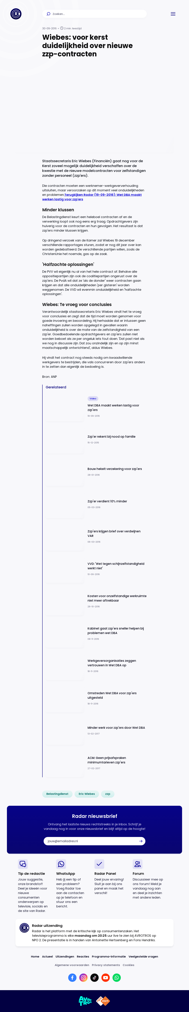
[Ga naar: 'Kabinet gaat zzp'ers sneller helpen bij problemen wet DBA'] (96, 633)
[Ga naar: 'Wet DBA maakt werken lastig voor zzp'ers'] (96, 407)
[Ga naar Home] (15, 13)
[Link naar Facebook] (72, 977)
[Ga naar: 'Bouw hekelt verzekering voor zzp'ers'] (96, 471)
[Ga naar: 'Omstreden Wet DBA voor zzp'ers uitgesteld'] (96, 698)
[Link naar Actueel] (47, 956)
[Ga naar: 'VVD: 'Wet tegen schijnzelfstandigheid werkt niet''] (96, 568)
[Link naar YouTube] (105, 977)
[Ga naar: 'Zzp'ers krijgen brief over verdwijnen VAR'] (96, 536)
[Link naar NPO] (103, 1001)
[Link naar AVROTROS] (85, 1001)
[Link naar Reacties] (83, 956)
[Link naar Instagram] (83, 977)
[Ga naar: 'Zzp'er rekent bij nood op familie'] (96, 439)
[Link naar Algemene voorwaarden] (72, 965)
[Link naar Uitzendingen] (65, 956)
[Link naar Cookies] (128, 965)
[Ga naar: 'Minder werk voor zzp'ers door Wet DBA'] (96, 730)
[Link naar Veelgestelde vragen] (143, 956)
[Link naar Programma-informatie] (109, 956)
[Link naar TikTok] (94, 977)
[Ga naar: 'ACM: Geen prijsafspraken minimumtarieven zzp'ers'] (96, 763)
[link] (57, 793)
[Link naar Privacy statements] (106, 965)
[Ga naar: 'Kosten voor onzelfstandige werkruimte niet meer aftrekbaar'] (96, 601)
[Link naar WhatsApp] (116, 977)
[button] (173, 13)
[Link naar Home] (35, 956)
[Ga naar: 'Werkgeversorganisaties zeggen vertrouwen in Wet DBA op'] (96, 665)
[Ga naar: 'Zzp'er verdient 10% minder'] (96, 504)
